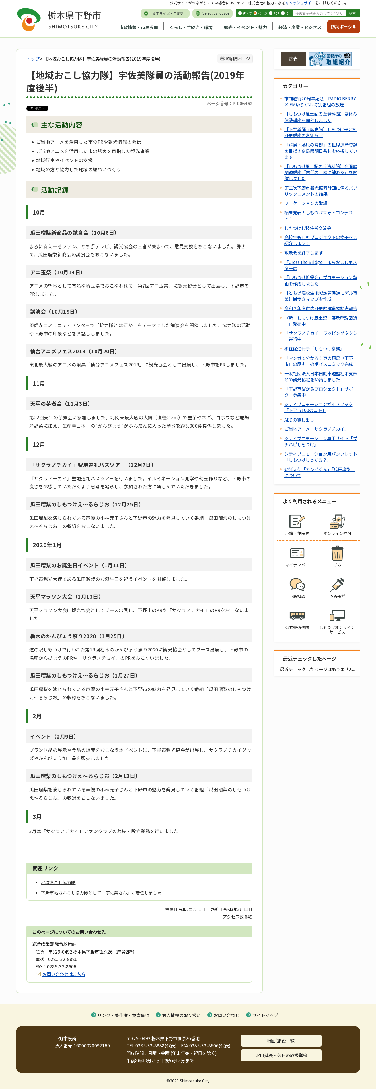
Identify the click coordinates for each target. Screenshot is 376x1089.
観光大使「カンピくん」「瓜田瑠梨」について (319, 472)
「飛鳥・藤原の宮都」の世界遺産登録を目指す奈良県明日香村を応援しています (320, 150)
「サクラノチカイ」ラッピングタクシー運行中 (320, 336)
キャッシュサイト (300, 2)
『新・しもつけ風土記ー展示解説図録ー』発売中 (320, 321)
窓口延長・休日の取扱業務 (281, 1055)
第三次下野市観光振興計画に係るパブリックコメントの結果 (320, 191)
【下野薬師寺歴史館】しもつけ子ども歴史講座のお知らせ (320, 132)
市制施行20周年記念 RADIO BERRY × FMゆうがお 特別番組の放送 (320, 101)
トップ (32, 58)
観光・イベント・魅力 (245, 27)
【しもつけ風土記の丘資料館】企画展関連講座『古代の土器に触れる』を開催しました (320, 172)
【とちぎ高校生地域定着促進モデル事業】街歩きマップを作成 (320, 296)
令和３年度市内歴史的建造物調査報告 (320, 308)
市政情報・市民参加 (138, 27)
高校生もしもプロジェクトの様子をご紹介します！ (320, 240)
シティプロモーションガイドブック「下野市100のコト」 (318, 407)
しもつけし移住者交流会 (307, 228)
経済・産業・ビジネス (300, 27)
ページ (262, 13)
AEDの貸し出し (299, 419)
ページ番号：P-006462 (229, 103)
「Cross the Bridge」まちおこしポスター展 (320, 265)
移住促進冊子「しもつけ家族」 (314, 348)
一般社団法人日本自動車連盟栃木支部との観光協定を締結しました (320, 376)
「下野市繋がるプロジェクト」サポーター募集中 (320, 391)
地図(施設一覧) (281, 1040)
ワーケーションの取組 (305, 203)
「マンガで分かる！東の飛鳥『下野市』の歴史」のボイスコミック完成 (318, 361)
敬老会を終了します (303, 252)
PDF (276, 13)
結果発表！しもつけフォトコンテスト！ (318, 215)
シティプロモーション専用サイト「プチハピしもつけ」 (320, 441)
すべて (247, 13)
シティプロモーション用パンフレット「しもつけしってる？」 (320, 457)
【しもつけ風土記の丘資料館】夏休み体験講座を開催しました (320, 116)
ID (287, 13)
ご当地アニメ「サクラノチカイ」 (316, 429)
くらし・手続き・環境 (191, 27)
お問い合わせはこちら (63, 974)
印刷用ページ (238, 58)
